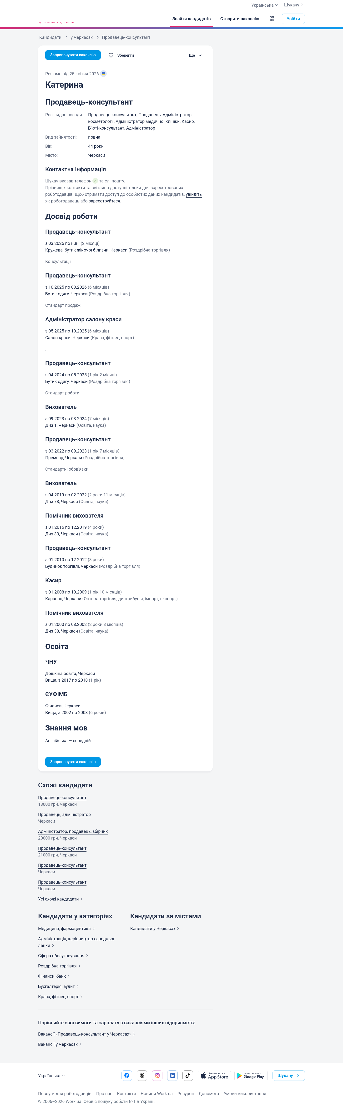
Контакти (126, 1093)
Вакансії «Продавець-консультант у (87, 1034)
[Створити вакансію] (240, 19)
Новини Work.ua (157, 1093)
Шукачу (294, 5)
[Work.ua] (56, 19)
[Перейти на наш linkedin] (172, 1075)
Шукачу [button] (289, 1075)
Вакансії (60, 1045)
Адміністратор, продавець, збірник (73, 832)
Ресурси (185, 1093)
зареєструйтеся (104, 200)
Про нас (104, 1093)
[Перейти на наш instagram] (157, 1075)
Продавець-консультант (62, 798)
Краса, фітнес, (61, 997)
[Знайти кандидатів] (191, 19)
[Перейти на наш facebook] (126, 1075)
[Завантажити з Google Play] (251, 1075)
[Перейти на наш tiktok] (187, 1075)
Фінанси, (55, 977)
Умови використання (245, 1093)
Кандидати (155, 929)
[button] (272, 19)
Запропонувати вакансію (75, 55)
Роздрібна (60, 966)
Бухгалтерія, (59, 987)
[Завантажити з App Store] (214, 1075)
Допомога (209, 1093)
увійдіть (194, 194)
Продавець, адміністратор (64, 815)
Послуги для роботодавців (64, 1093)
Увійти (293, 18)
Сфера (64, 956)
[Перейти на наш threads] (142, 1075)
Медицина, (67, 929)
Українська (52, 1075)
